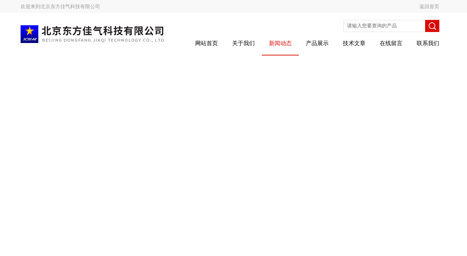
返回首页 (429, 6)
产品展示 (317, 43)
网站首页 (206, 43)
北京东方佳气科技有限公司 (70, 6)
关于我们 (243, 43)
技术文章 (354, 43)
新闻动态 (280, 43)
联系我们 (428, 43)
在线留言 (391, 43)
